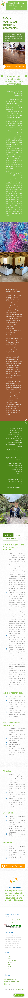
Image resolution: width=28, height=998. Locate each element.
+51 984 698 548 (11, 979)
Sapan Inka (9, 984)
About (9, 958)
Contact (9, 968)
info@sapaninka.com (12, 981)
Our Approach (11, 960)
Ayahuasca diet (16, 463)
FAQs (9, 966)
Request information (14, 66)
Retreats (10, 962)
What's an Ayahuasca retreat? (15, 459)
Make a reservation (15, 487)
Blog (8, 964)
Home (9, 956)
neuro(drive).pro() (19, 989)
